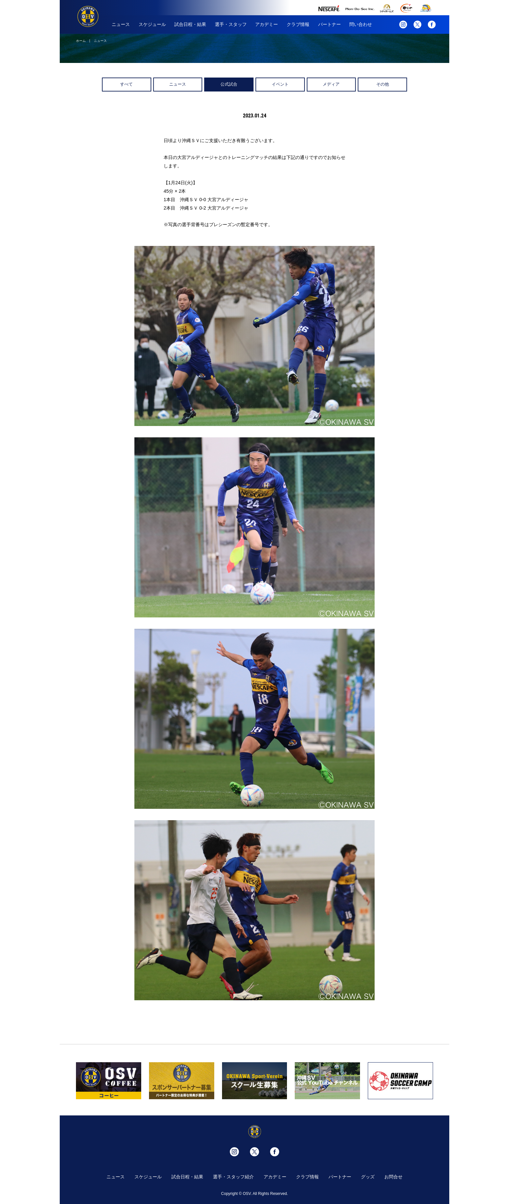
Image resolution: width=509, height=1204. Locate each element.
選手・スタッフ (231, 24)
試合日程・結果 (190, 24)
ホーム (81, 41)
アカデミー (266, 24)
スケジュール (152, 24)
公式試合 (228, 84)
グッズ (368, 1176)
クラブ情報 (298, 24)
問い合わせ (360, 24)
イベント (280, 84)
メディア (331, 84)
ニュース (121, 24)
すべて (126, 84)
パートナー (329, 24)
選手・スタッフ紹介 (233, 1176)
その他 (382, 84)
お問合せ (393, 1176)
